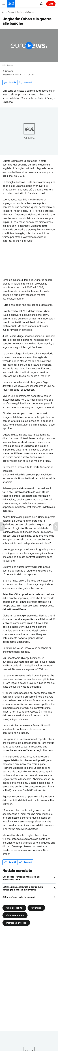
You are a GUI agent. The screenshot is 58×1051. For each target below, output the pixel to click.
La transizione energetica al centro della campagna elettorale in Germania (22, 888)
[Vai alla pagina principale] (11, 3)
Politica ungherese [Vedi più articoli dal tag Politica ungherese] (16, 922)
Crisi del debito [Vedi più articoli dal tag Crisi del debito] (14, 907)
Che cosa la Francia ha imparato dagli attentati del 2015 (21, 878)
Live (51, 3)
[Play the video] (29, 45)
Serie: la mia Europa (25, 12)
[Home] (3, 12)
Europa (11, 12)
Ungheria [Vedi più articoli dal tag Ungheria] (36, 907)
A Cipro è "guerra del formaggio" (18, 897)
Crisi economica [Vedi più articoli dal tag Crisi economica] (15, 915)
